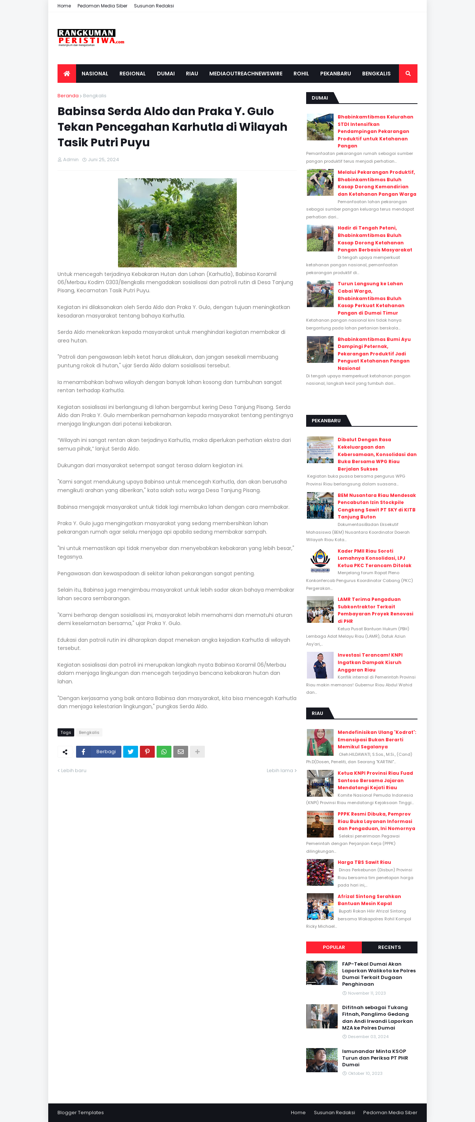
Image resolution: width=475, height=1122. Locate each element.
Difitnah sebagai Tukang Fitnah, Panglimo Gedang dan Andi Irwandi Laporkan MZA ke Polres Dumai (377, 1017)
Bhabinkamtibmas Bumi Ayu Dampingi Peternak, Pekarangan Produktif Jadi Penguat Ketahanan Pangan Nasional (374, 353)
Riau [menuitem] (192, 73)
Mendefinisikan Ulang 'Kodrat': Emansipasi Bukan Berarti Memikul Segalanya (377, 739)
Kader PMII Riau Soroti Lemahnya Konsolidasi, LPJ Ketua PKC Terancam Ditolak (375, 558)
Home (64, 6)
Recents (389, 947)
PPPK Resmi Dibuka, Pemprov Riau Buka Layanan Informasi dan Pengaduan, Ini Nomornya (376, 821)
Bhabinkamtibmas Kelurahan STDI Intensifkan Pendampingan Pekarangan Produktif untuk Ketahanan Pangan (375, 131)
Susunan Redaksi (154, 6)
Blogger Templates (81, 1112)
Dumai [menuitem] (166, 73)
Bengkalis (95, 95)
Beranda (68, 95)
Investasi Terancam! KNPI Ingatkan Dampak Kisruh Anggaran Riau (370, 662)
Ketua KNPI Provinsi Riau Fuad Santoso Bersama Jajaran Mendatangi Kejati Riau (375, 780)
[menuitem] (67, 73)
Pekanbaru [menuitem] (335, 73)
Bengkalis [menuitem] (376, 73)
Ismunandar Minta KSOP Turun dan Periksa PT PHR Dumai (375, 1058)
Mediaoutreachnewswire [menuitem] (245, 73)
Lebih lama (280, 770)
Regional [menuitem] (132, 73)
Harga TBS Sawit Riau (364, 862)
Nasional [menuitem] (95, 73)
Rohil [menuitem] (301, 73)
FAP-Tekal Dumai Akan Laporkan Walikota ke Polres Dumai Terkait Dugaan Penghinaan (379, 974)
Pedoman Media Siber (102, 6)
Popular (334, 947)
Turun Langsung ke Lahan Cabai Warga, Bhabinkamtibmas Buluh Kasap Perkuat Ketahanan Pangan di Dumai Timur (371, 298)
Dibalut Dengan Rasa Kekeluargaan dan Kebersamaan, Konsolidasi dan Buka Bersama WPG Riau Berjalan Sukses (377, 454)
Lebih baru (73, 770)
